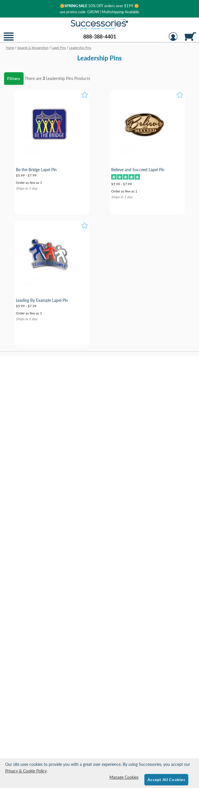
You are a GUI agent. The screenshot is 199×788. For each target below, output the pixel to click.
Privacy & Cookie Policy (26, 770)
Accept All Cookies (166, 779)
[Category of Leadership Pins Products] (99, 56)
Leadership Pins (59, 78)
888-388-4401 (99, 36)
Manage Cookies (124, 777)
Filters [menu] (13, 78)
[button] (8, 40)
